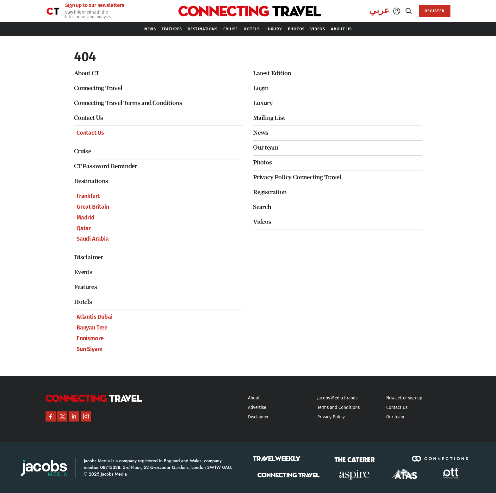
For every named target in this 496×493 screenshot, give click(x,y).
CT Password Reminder (105, 166)
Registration (270, 192)
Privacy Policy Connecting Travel (297, 177)
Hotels (83, 301)
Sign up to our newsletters (94, 5)
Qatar (84, 228)
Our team (265, 147)
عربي (379, 10)
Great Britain (93, 206)
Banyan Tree (92, 327)
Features (85, 287)
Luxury (263, 103)
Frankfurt (88, 196)
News (260, 132)
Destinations (91, 181)
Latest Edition (272, 73)
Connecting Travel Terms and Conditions (128, 103)
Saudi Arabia (93, 238)
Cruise (82, 151)
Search (262, 207)
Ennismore (90, 338)
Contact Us (88, 117)
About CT (86, 73)
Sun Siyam (89, 349)
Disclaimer (88, 257)
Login (261, 88)
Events (83, 272)
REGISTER (435, 11)
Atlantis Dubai (94, 316)
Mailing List (269, 117)
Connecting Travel (98, 88)
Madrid (86, 217)
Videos (262, 221)
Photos (262, 162)
